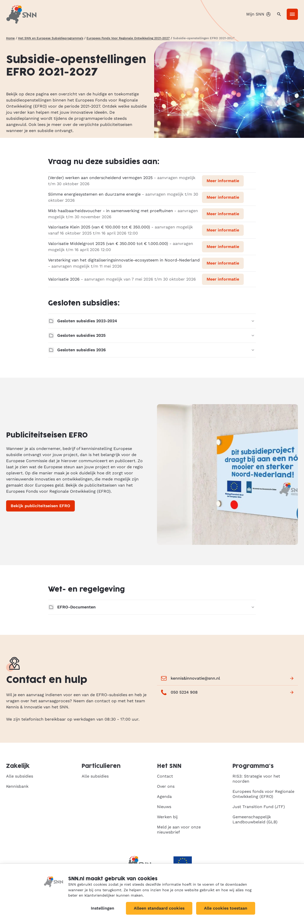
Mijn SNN (258, 14)
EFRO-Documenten (152, 607)
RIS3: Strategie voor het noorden (256, 779)
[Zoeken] (279, 14)
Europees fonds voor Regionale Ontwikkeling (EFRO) (263, 794)
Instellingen (102, 908)
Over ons (166, 786)
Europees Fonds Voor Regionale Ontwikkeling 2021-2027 (128, 38)
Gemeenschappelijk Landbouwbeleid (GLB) (255, 819)
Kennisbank (17, 786)
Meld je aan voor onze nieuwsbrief (179, 830)
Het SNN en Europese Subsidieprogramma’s (50, 38)
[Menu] (292, 14)
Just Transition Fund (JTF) (259, 806)
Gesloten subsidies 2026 (152, 350)
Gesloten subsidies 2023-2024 (152, 321)
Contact (165, 776)
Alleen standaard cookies (159, 908)
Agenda (164, 796)
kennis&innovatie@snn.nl (227, 678)
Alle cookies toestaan (225, 908)
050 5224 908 (227, 692)
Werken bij (167, 816)
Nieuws (164, 806)
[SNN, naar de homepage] (21, 14)
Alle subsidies (19, 776)
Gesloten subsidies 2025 (152, 335)
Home (10, 38)
